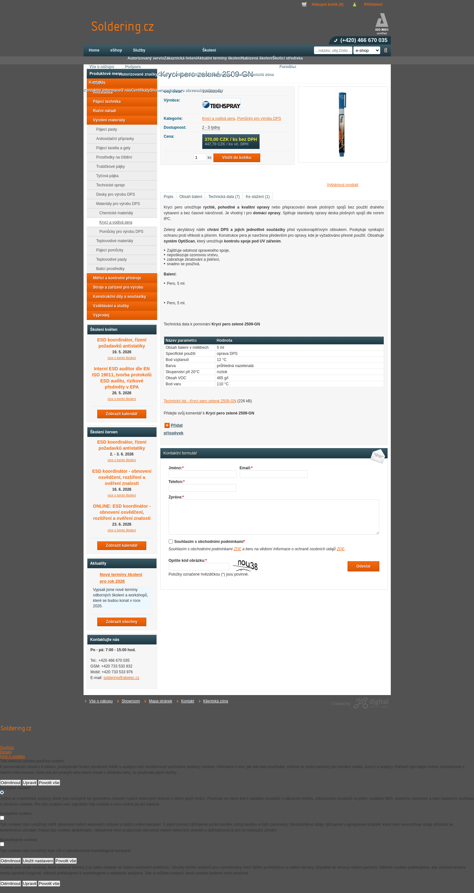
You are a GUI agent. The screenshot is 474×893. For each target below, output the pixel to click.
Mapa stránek (160, 701)
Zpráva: (176, 497)
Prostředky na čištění (112, 157)
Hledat (385, 50)
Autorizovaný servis (146, 58)
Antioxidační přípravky (113, 138)
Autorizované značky (138, 74)
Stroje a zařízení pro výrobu (116, 287)
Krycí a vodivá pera (218, 118)
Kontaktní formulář (180, 453)
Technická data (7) (224, 196)
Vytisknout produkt (342, 185)
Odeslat (363, 566)
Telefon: (177, 481)
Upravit (29, 782)
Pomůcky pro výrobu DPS (259, 118)
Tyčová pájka (105, 176)
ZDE (237, 549)
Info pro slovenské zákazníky (196, 90)
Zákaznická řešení (180, 58)
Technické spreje (108, 185)
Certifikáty (140, 90)
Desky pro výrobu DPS (113, 194)
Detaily (6, 752)
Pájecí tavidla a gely (111, 148)
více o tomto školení (122, 358)
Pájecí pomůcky (108, 250)
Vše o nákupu (101, 701)
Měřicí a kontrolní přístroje (115, 278)
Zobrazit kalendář (122, 414)
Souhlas (7, 747)
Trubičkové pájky (108, 166)
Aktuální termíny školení (219, 58)
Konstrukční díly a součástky (117, 296)
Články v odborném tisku (180, 74)
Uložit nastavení (38, 860)
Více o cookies (12, 756)
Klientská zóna (215, 701)
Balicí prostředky (108, 268)
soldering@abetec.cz (121, 678)
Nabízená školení (256, 58)
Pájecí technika (105, 101)
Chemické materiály (114, 213)
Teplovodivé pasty (109, 259)
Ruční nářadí (102, 111)
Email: (246, 468)
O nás (126, 90)
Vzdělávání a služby (109, 306)
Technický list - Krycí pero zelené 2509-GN (200, 401)
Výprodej (99, 315)
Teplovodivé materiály (112, 241)
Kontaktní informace (102, 90)
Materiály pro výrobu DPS (116, 203)
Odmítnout (10, 782)
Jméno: (176, 468)
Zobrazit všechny (121, 621)
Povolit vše (49, 782)
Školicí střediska (287, 58)
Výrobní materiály (107, 120)
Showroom (131, 701)
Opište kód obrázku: (188, 560)
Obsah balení (191, 196)
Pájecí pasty (104, 129)
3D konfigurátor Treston (225, 74)
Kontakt (187, 701)
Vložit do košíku (236, 157)
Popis (168, 196)
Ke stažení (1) (258, 196)
